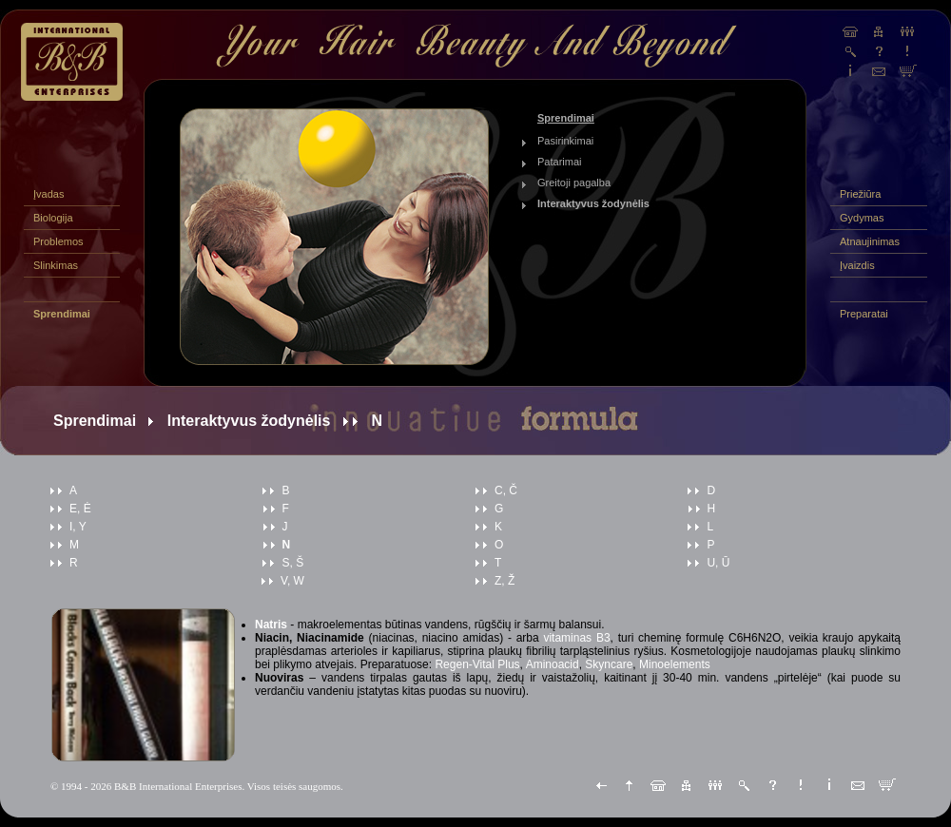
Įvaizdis (857, 265)
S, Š (292, 562)
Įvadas (48, 194)
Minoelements (674, 664)
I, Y (78, 526)
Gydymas (861, 217)
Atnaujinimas (870, 241)
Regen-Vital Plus (477, 664)
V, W (292, 580)
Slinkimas (55, 265)
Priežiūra (860, 194)
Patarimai (559, 161)
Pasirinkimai (565, 140)
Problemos (58, 241)
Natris (271, 624)
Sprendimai (61, 313)
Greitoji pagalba (574, 182)
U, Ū (718, 562)
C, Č (506, 490)
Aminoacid (552, 664)
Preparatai (864, 313)
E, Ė (80, 508)
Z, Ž (504, 580)
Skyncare (608, 664)
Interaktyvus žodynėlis (593, 203)
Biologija (53, 217)
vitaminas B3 (576, 637)
